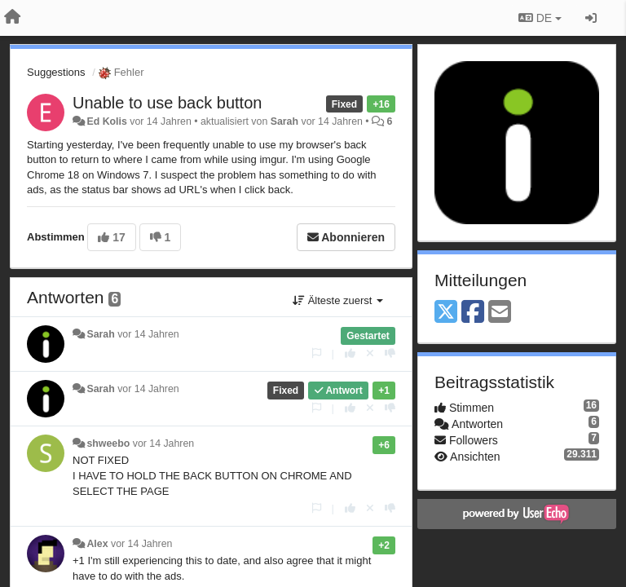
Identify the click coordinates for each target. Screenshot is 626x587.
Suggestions (56, 72)
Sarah (284, 121)
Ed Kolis (106, 121)
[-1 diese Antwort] (390, 353)
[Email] (499, 312)
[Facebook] (472, 312)
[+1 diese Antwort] (350, 353)
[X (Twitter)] (445, 312)
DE (540, 17)
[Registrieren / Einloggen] (591, 18)
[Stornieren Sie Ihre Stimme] (370, 353)
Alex (97, 543)
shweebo (108, 443)
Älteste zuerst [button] (338, 300)
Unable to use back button (167, 103)
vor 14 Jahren (148, 334)
